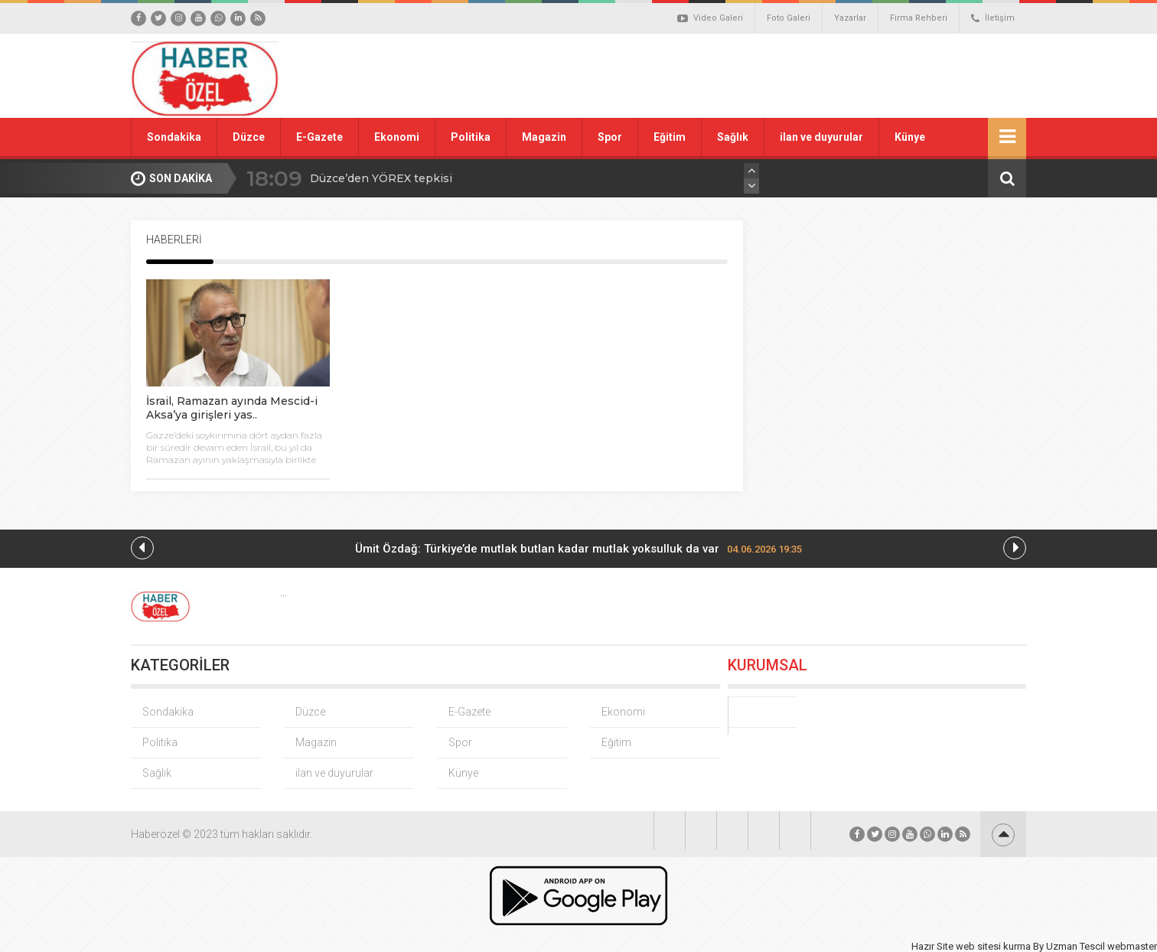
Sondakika (174, 137)
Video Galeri (710, 18)
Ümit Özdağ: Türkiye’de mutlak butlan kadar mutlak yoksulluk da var (578, 549)
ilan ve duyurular (821, 137)
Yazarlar (850, 18)
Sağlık (732, 137)
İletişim (993, 18)
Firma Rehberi (918, 18)
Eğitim (669, 137)
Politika (471, 137)
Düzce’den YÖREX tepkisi (381, 178)
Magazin (544, 137)
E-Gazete (319, 137)
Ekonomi (396, 137)
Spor (610, 137)
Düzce (249, 137)
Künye (910, 137)
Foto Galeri (788, 18)
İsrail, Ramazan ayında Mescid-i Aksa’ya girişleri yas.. (232, 408)
